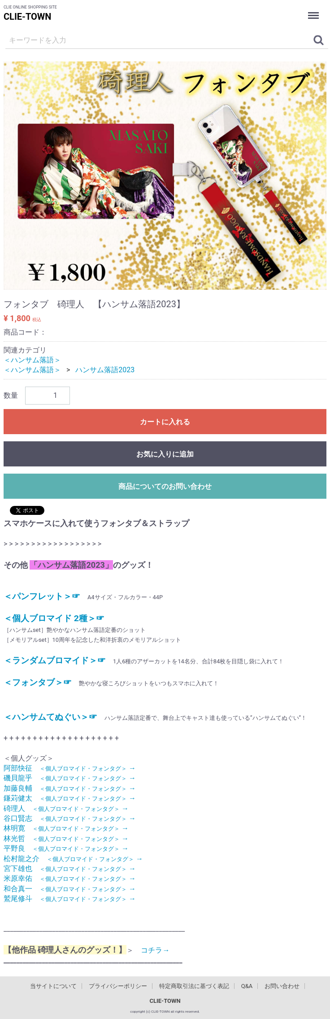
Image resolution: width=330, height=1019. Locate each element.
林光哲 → (66, 838)
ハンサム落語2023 (105, 370)
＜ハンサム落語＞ (32, 360)
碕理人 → (66, 808)
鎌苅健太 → (70, 798)
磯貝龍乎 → (70, 778)
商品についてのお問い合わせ (165, 486)
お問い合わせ (282, 986)
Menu (314, 10)
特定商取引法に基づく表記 (194, 986)
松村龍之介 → (73, 858)
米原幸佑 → (70, 878)
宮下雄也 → (70, 868)
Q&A (247, 986)
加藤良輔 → (70, 788)
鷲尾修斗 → (70, 898)
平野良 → (66, 848)
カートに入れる (165, 422)
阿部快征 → (70, 768)
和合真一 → (70, 888)
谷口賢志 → (70, 818)
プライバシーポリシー (118, 986)
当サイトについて (53, 986)
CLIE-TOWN (27, 16)
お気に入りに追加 (165, 454)
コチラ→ (151, 950)
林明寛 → (66, 828)
